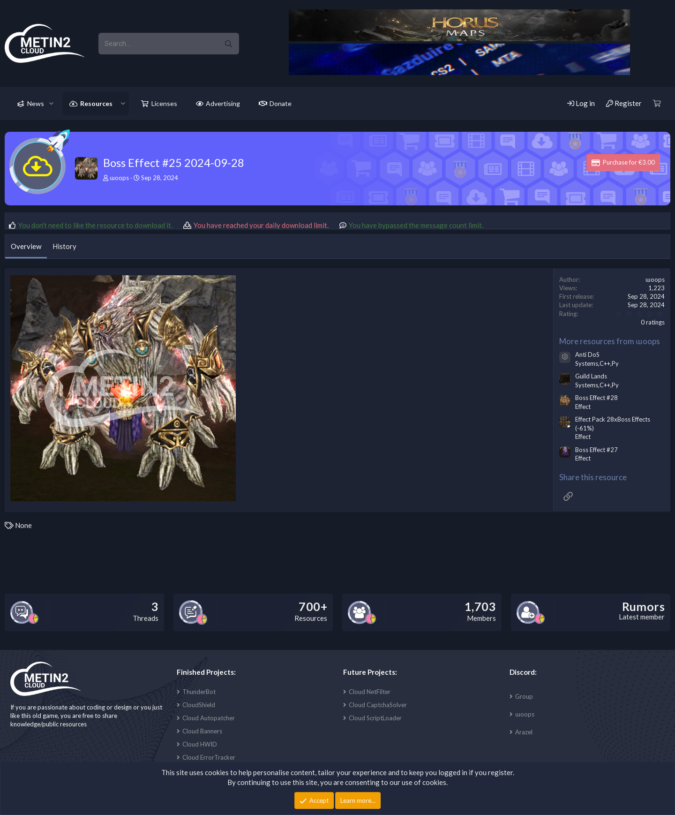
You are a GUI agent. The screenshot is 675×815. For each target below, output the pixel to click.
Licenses (164, 103)
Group (524, 696)
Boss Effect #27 (596, 449)
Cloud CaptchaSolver (378, 705)
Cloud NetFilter (369, 691)
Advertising (223, 103)
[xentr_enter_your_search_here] (158, 43)
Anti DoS (587, 354)
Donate (281, 103)
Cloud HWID (199, 744)
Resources (96, 103)
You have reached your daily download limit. (261, 225)
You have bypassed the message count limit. (416, 225)
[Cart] (657, 103)
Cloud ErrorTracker (208, 757)
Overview (26, 246)
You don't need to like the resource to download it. (95, 225)
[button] (51, 103)
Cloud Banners (202, 731)
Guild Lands (591, 376)
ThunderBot (199, 691)
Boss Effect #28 (596, 397)
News (35, 103)
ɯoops (524, 714)
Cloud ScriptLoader (375, 718)
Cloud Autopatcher (208, 718)
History (64, 246)
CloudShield (198, 705)
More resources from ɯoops (609, 341)
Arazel (523, 732)
